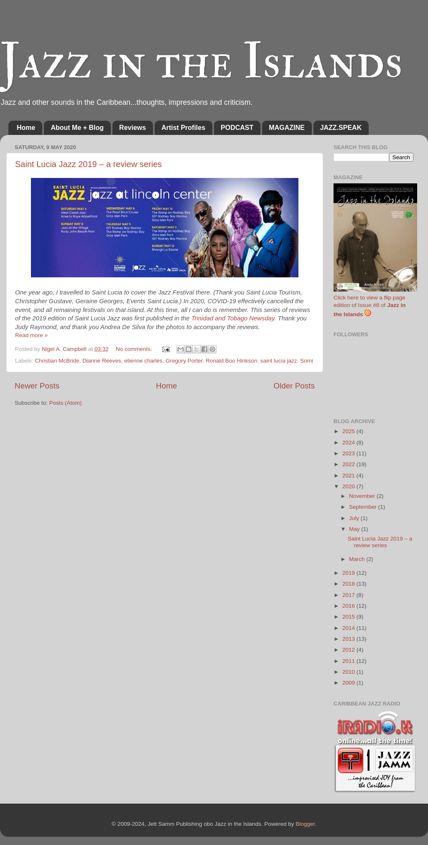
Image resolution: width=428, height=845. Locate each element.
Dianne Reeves (101, 361)
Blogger (305, 824)
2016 (349, 606)
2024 (349, 442)
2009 (349, 683)
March (357, 559)
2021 (349, 475)
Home (26, 127)
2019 (349, 573)
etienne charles (143, 361)
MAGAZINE (286, 127)
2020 (349, 486)
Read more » (31, 335)
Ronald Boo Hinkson (231, 361)
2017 (349, 595)
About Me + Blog (77, 127)
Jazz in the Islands (201, 61)
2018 (349, 584)
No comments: (135, 349)
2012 (349, 650)
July (355, 518)
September (363, 507)
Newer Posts (37, 385)
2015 (349, 617)
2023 (349, 453)
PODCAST (237, 127)
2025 (349, 431)
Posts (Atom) (65, 403)
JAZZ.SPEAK (341, 127)
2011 (349, 661)
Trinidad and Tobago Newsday (233, 318)
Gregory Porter (184, 361)
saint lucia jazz (278, 361)
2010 (349, 672)
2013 (349, 639)
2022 (349, 464)
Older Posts (294, 385)
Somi (306, 361)
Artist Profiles (183, 127)
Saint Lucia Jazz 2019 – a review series (88, 164)
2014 (349, 628)
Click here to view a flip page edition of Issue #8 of (370, 306)
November (363, 496)
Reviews (132, 127)
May (355, 529)
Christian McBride (57, 361)
